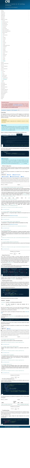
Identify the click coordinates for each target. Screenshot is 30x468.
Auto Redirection (4, 23)
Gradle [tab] (9, 134)
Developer (15, 97)
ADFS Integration (14, 110)
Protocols (15, 70)
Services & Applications (15, 68)
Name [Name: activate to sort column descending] (3, 402)
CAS (3, 36)
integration (9, 110)
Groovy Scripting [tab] (5, 176)
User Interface (15, 88)
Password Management (15, 66)
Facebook (4, 38)
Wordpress (4, 55)
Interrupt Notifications (15, 90)
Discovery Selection (5, 24)
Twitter (4, 40)
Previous (11, 253)
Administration (15, 12)
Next (19, 253)
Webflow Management (15, 92)
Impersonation (15, 83)
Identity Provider (16, 77)
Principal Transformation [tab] (14, 176)
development (3, 110)
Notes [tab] (22, 176)
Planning (15, 10)
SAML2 (16, 59)
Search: (23, 185)
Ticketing (15, 67)
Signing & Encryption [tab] (16, 174)
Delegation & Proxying (15, 19)
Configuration (15, 14)
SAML (15, 80)
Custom (4, 58)
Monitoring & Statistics (15, 86)
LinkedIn (4, 49)
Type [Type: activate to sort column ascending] (18, 402)
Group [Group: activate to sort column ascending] (22, 402)
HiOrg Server (5, 46)
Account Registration (15, 84)
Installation (15, 11)
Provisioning (4, 27)
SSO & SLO (15, 64)
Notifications (15, 94)
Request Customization (5, 29)
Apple (4, 33)
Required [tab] (4, 174)
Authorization (15, 16)
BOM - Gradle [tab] (19, 134)
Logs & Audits (15, 85)
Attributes (15, 62)
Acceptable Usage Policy (15, 89)
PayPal (4, 53)
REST (15, 81)
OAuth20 (4, 50)
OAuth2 (15, 73)
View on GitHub (7, 8)
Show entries (4, 184)
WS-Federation (15, 76)
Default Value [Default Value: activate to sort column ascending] (14, 402)
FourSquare (4, 42)
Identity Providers (15, 32)
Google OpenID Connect (6, 45)
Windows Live (5, 54)
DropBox (4, 37)
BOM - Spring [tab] (13, 134)
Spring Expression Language (14, 215)
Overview (3, 20)
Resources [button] (25, 134)
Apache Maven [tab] (4, 134)
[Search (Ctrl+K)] (18, 110)
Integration (15, 96)
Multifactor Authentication (15, 63)
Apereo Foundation (16, 426)
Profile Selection (4, 25)
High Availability (15, 93)
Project (15, 98)
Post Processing (4, 28)
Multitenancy (15, 18)
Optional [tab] (9, 174)
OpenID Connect (5, 51)
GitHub (4, 41)
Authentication (15, 15)
